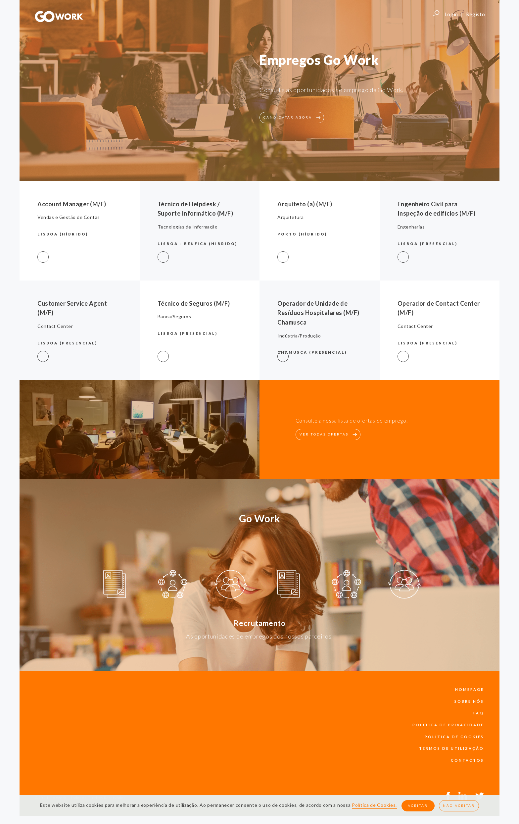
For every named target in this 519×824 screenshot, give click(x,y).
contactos (467, 760)
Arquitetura (290, 217)
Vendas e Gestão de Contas (68, 217)
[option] (115, 585)
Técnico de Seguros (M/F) (194, 303)
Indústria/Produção (299, 335)
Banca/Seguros (174, 316)
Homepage (469, 689)
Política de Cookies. (374, 805)
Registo (475, 14)
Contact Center (55, 326)
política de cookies (454, 737)
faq (478, 713)
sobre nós (469, 701)
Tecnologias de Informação (188, 227)
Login (451, 14)
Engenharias (411, 227)
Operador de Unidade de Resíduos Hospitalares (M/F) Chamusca (318, 313)
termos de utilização (451, 748)
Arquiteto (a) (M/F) (304, 204)
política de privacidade (448, 725)
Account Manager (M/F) (71, 204)
